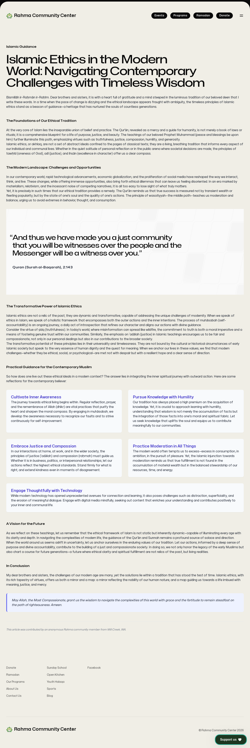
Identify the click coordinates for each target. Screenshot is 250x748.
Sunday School (57, 669)
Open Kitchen (55, 676)
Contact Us (13, 697)
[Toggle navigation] (241, 15)
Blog (50, 697)
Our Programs (15, 683)
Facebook (94, 669)
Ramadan (12, 676)
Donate (11, 669)
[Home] (41, 15)
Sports (51, 690)
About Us (12, 690)
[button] (231, 739)
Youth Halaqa (55, 683)
